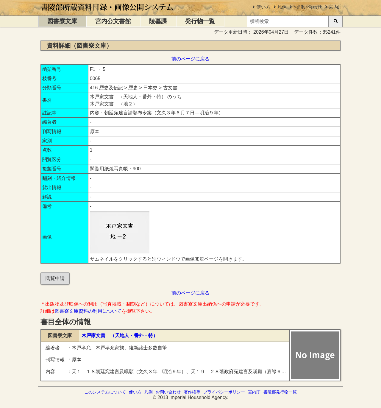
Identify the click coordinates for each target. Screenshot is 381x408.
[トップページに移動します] (107, 12)
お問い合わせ (307, 7)
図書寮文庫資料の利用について (88, 311)
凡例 (282, 7)
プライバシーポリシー (224, 392)
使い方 (263, 7)
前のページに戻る (190, 58)
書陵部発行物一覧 (280, 392)
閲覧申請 (55, 278)
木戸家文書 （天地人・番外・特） (120, 335)
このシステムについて (105, 392)
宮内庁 (336, 7)
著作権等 (192, 392)
